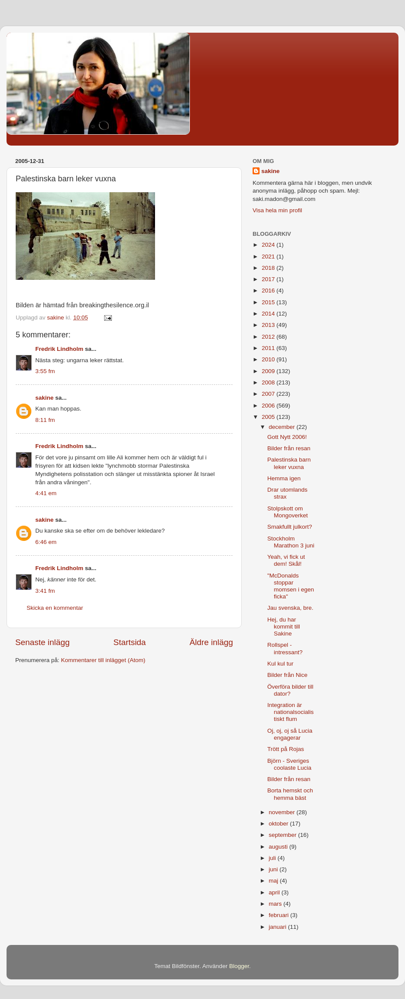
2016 (269, 290)
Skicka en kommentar (55, 608)
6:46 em (46, 542)
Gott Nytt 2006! (287, 437)
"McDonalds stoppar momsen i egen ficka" (290, 586)
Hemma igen (284, 478)
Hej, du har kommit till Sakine (283, 626)
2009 (269, 371)
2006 (269, 405)
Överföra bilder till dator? (290, 690)
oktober (279, 823)
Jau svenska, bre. (290, 608)
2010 (269, 359)
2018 (269, 268)
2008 (269, 382)
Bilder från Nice (287, 675)
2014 (269, 313)
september (283, 835)
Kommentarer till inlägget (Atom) (103, 660)
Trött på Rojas (285, 749)
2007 (269, 394)
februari (279, 915)
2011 (269, 348)
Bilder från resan (288, 448)
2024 (269, 244)
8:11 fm (45, 420)
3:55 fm (45, 371)
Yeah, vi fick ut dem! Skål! (286, 560)
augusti (279, 846)
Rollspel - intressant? (285, 648)
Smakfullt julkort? (289, 526)
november (283, 812)
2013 (269, 325)
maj (274, 880)
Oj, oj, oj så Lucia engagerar (290, 734)
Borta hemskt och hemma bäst (290, 794)
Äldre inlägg (211, 642)
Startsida (129, 642)
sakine (44, 397)
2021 (269, 256)
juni (274, 869)
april (275, 892)
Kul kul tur (280, 663)
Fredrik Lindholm (59, 349)
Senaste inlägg (42, 642)
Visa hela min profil (277, 210)
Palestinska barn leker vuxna (289, 463)
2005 (269, 417)
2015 (269, 302)
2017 (269, 279)
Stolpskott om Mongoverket (287, 512)
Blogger (239, 966)
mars (276, 903)
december (283, 427)
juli (273, 858)
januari (278, 927)
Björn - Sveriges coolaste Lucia (289, 764)
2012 (269, 336)
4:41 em (46, 493)
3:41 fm (45, 591)
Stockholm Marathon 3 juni (290, 542)
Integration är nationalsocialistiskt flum (290, 712)
